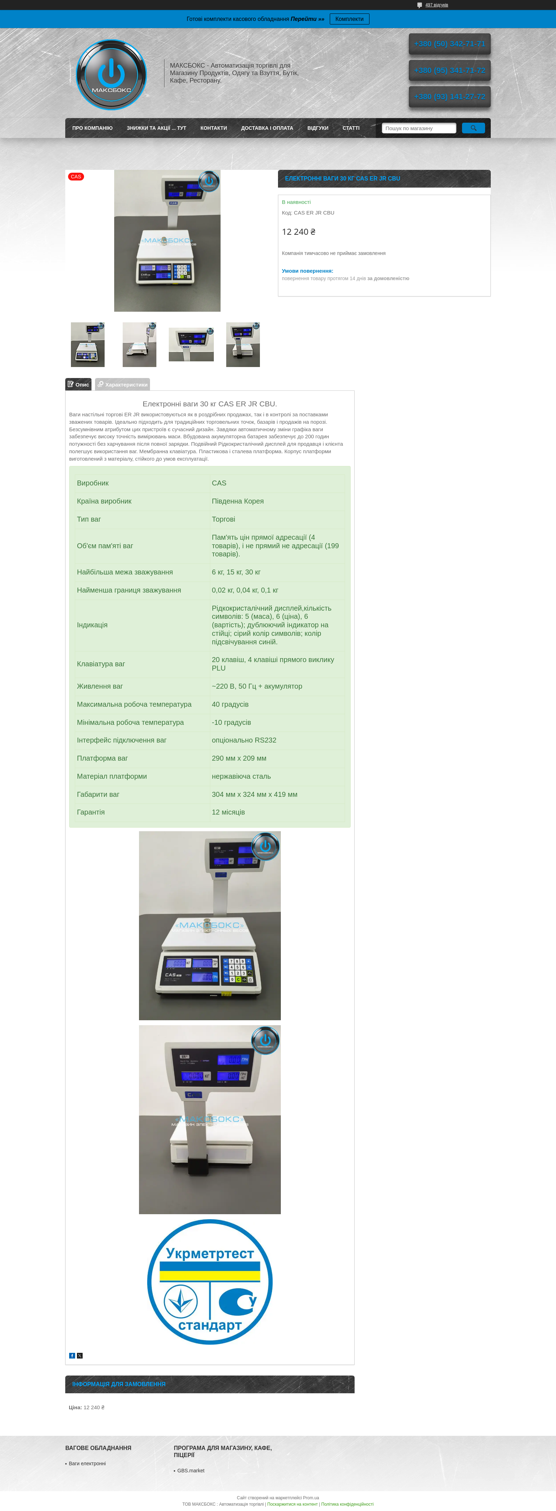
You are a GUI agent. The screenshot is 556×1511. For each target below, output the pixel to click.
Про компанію (92, 128)
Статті (351, 128)
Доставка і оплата (267, 128)
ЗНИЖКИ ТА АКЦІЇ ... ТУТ (157, 128)
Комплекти (349, 19)
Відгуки (317, 128)
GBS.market (190, 1470)
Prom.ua (311, 1497)
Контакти (213, 128)
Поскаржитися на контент (292, 1504)
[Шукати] (473, 128)
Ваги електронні (87, 1463)
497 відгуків (437, 4)
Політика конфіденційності (347, 1504)
